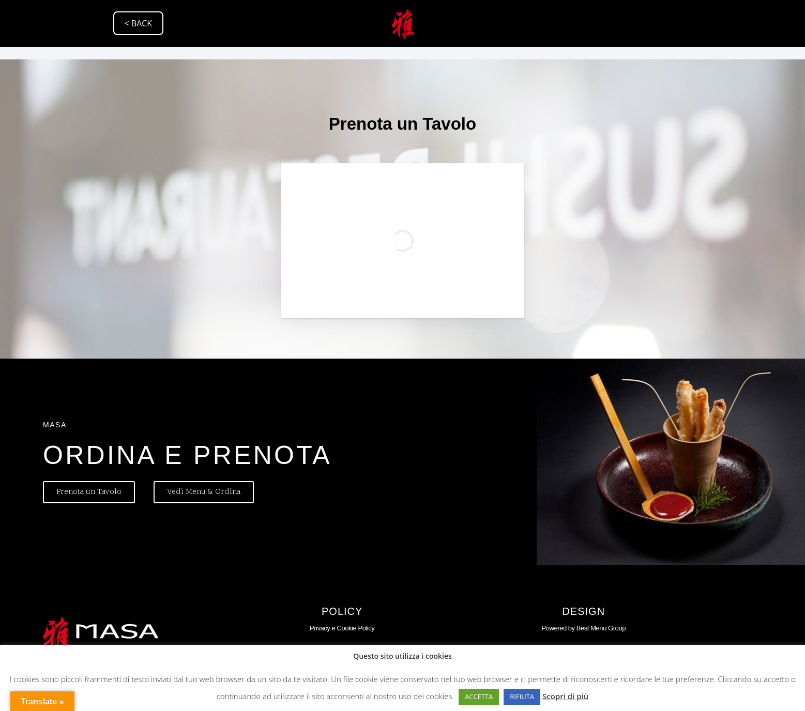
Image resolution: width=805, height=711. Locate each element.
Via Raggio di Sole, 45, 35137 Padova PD (102, 63)
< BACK (139, 23)
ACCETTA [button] (479, 696)
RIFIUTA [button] (522, 696)
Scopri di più (565, 696)
